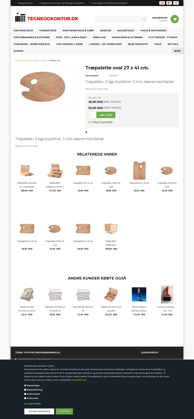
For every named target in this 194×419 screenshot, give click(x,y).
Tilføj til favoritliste (100, 122)
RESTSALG (173, 44)
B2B (177, 50)
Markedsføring (34, 389)
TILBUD (158, 44)
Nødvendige (33, 385)
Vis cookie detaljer (32, 403)
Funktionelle (33, 394)
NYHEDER (18, 50)
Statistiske (32, 398)
